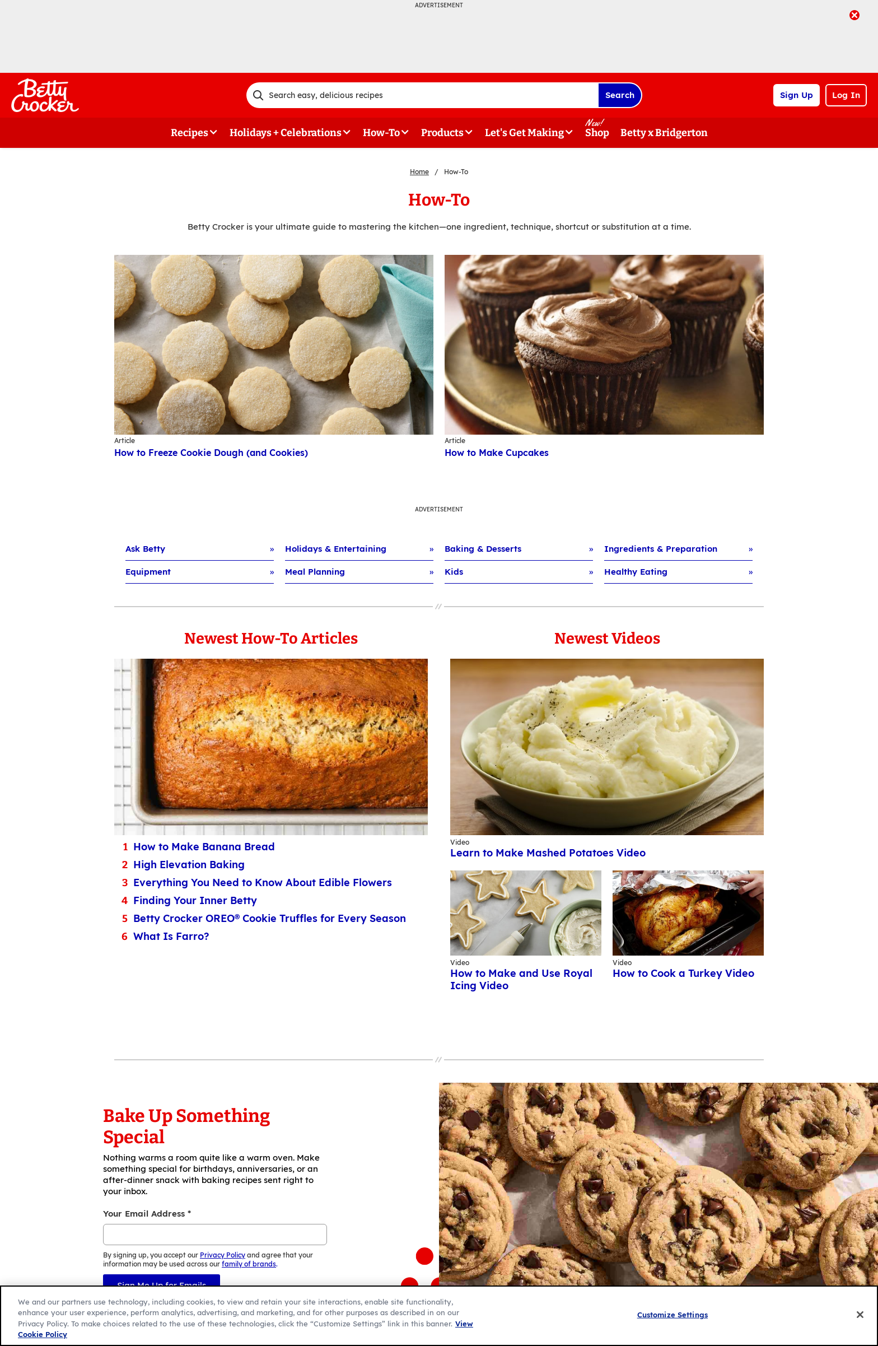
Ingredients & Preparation (660, 548)
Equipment (148, 571)
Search (619, 95)
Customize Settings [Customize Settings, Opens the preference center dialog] (672, 1314)
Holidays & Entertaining (335, 548)
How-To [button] (381, 133)
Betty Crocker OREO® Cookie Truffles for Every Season (269, 918)
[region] (439, 1316)
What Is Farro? (171, 936)
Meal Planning (315, 571)
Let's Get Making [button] (524, 133)
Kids (454, 571)
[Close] (860, 1314)
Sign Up (796, 95)
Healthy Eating (635, 571)
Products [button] (442, 133)
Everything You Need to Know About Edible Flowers (262, 883)
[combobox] (422, 95)
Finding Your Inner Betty (195, 901)
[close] (854, 16)
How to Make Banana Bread (204, 847)
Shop (597, 133)
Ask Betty (145, 548)
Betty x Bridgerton (664, 133)
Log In (846, 95)
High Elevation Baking (189, 865)
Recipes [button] (189, 133)
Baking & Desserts (483, 548)
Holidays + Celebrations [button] (286, 133)
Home (419, 171)
